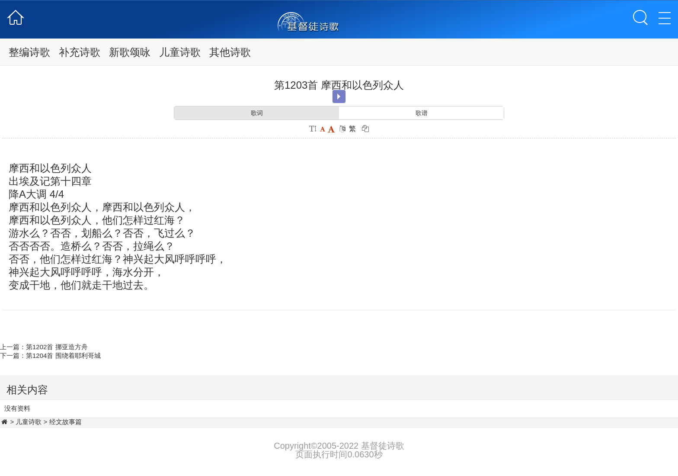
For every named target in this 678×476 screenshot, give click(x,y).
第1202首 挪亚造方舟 (57, 347)
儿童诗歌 (180, 52)
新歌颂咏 (129, 52)
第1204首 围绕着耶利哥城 (63, 355)
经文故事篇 (65, 421)
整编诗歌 (29, 52)
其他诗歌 (230, 52)
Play (338, 96)
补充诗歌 (79, 52)
